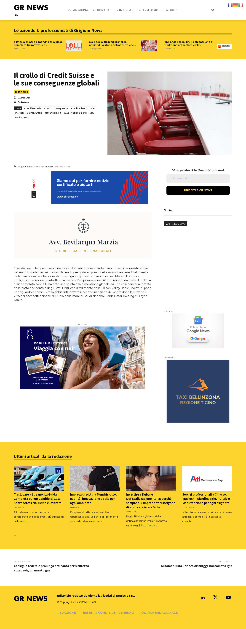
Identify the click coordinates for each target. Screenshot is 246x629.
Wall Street (21, 117)
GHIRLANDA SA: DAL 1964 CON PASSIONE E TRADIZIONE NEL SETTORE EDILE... (188, 43)
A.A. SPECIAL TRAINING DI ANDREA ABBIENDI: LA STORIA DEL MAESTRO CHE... (112, 43)
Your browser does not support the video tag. (187, 242)
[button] (212, 10)
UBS (92, 112)
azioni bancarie (32, 108)
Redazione (23, 102)
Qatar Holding (53, 112)
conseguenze (61, 108)
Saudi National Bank (75, 112)
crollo (91, 108)
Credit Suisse (78, 108)
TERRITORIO (21, 92)
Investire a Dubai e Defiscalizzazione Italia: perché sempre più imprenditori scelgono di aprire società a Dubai (150, 500)
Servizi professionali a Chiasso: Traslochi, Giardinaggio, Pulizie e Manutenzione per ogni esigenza (206, 498)
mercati (19, 112)
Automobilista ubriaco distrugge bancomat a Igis (196, 566)
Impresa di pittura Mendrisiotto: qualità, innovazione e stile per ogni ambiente (93, 498)
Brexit (47, 108)
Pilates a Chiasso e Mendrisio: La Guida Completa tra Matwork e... (38, 43)
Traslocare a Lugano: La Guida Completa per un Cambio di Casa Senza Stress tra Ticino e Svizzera (37, 498)
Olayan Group (34, 112)
